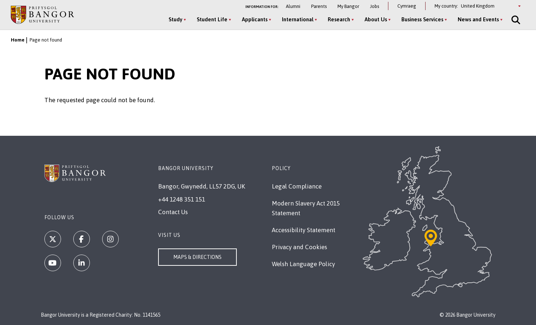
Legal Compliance (297, 186)
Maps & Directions (197, 257)
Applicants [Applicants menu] (254, 19)
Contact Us (173, 212)
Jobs (374, 6)
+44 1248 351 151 (181, 199)
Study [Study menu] (175, 19)
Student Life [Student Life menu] (212, 19)
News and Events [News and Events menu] (478, 19)
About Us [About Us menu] (376, 19)
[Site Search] (515, 20)
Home (18, 40)
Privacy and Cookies (299, 247)
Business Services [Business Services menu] (422, 19)
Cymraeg (406, 6)
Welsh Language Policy (303, 264)
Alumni (293, 6)
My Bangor (348, 6)
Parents (319, 6)
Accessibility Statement (303, 230)
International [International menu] (297, 19)
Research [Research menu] (339, 19)
